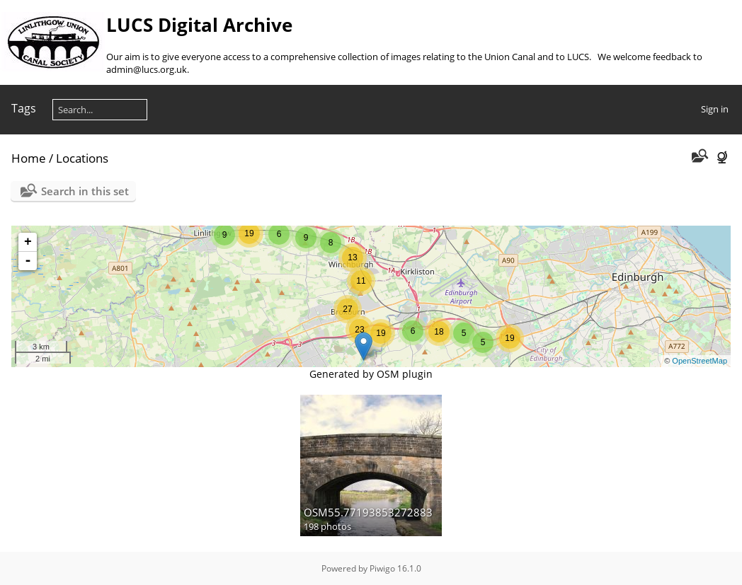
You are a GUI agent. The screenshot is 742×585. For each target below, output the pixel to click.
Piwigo (382, 568)
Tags (23, 108)
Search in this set (85, 191)
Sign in (715, 109)
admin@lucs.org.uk (146, 69)
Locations (82, 158)
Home (28, 158)
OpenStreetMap (699, 361)
